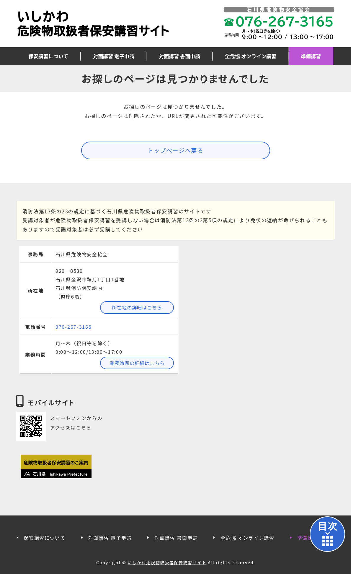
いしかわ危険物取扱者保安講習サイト (93, 23)
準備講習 (311, 56)
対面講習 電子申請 (113, 56)
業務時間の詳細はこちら (137, 363)
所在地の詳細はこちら (137, 307)
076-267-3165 (73, 326)
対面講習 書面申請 (179, 56)
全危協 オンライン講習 (250, 56)
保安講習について (48, 56)
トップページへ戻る (175, 150)
